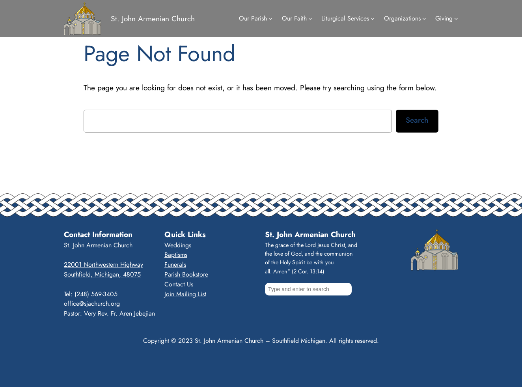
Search (417, 119)
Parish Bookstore (186, 274)
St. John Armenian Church (153, 18)
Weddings (177, 245)
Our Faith (294, 18)
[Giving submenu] (456, 19)
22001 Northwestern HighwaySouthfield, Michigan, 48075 (103, 269)
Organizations (402, 18)
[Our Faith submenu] (310, 19)
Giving (444, 18)
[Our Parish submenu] (270, 19)
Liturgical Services (345, 18)
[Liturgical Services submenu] (373, 19)
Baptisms (175, 254)
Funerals (175, 264)
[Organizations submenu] (424, 19)
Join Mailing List (185, 294)
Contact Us (178, 284)
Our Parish (253, 18)
